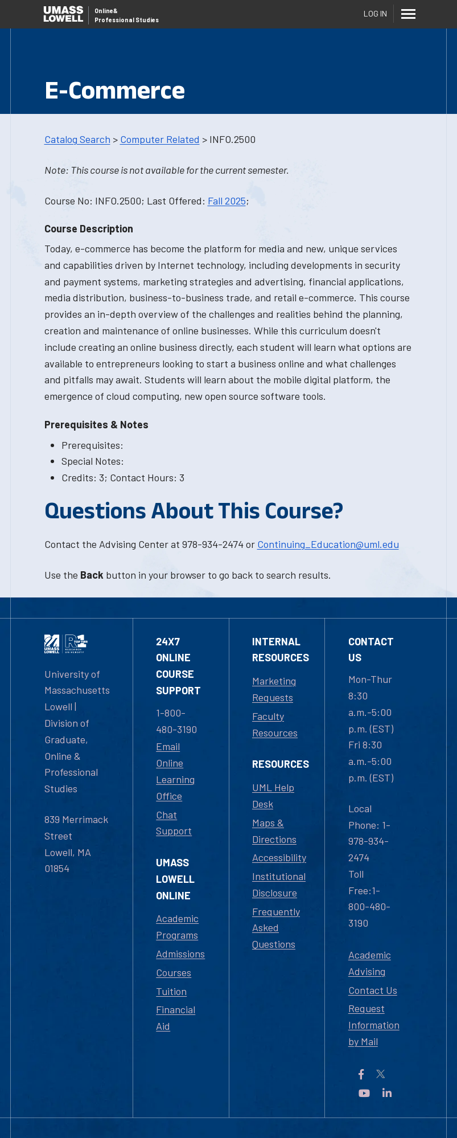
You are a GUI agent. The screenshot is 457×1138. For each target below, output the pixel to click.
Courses (173, 972)
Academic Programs (177, 926)
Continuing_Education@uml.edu (328, 544)
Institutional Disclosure (279, 884)
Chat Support (174, 822)
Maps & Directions (274, 830)
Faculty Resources (275, 724)
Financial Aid (175, 1017)
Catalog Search (77, 139)
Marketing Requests (274, 688)
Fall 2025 (227, 200)
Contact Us (372, 990)
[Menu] (408, 13)
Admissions (180, 953)
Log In (375, 13)
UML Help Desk (273, 795)
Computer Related (160, 139)
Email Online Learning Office (175, 770)
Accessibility (279, 857)
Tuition (171, 991)
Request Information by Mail (374, 1024)
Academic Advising (369, 962)
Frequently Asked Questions (276, 928)
